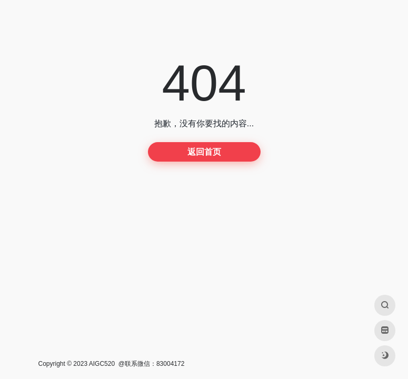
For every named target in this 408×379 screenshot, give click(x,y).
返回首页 (204, 151)
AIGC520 (102, 363)
